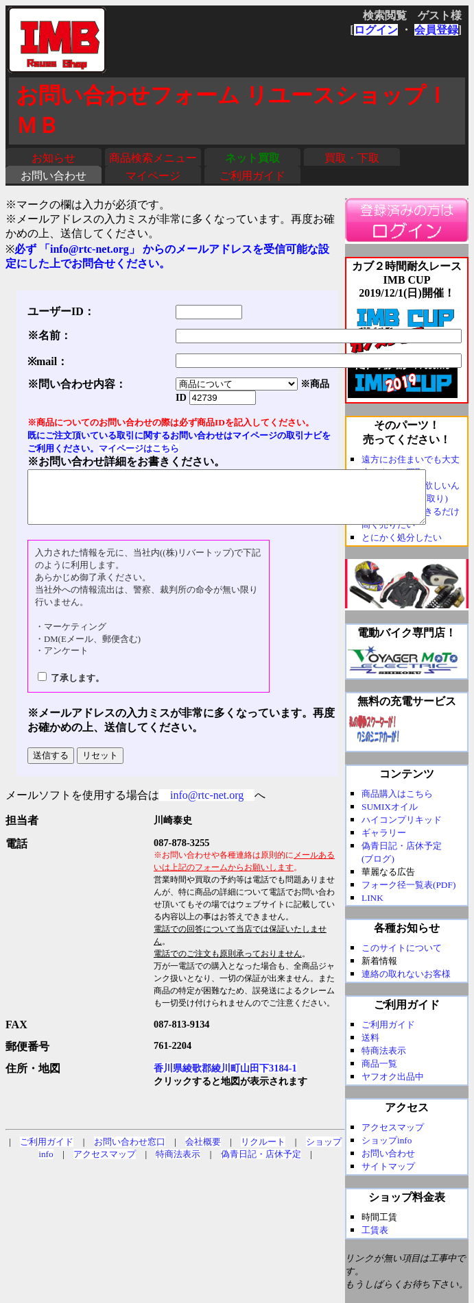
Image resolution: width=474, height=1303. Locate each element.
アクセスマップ (104, 1164)
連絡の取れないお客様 (406, 974)
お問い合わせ (53, 176)
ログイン (376, 30)
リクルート (263, 1152)
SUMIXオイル (390, 807)
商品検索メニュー (153, 158)
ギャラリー (384, 833)
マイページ (153, 176)
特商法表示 (178, 1164)
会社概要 (203, 1152)
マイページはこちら (139, 448)
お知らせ (53, 158)
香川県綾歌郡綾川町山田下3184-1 (225, 1078)
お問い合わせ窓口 (129, 1152)
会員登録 (436, 30)
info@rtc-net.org (206, 805)
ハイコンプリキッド (402, 820)
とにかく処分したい (402, 537)
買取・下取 (351, 158)
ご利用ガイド (252, 176)
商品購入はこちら (397, 794)
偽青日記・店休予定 (261, 1164)
